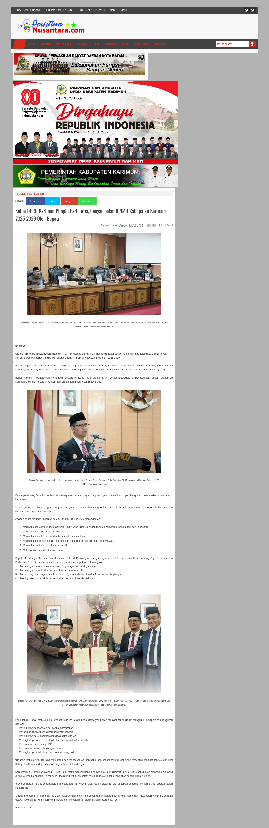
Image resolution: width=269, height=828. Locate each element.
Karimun (39, 193)
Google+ (69, 201)
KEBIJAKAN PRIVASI (92, 10)
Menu (124, 10)
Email (169, 225)
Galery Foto (25, 193)
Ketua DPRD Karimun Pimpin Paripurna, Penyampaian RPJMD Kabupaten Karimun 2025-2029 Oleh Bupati (90, 214)
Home (19, 44)
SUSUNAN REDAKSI (28, 10)
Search (252, 44)
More (112, 10)
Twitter (247, 10)
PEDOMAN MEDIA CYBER (60, 10)
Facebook (253, 10)
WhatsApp (87, 201)
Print (160, 225)
